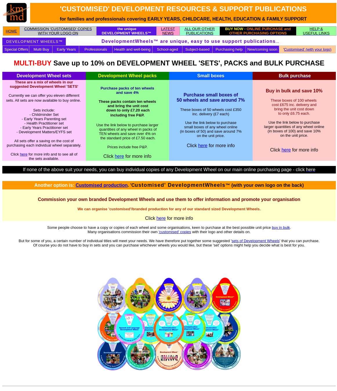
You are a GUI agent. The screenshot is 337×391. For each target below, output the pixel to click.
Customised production (102, 185)
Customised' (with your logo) (307, 49)
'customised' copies (175, 232)
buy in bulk (281, 227)
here (24, 154)
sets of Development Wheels (256, 241)
